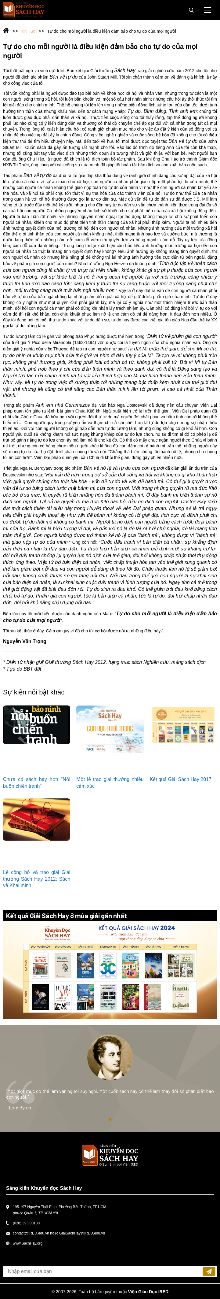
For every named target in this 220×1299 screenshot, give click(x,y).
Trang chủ (10, 31)
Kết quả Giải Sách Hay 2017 (180, 779)
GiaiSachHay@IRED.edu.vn (82, 1233)
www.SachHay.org (27, 1243)
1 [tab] (110, 1119)
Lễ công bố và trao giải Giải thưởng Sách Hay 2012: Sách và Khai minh (36, 879)
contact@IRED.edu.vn (31, 1233)
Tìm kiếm (191, 10)
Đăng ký (209, 1271)
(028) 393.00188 (26, 1223)
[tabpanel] (110, 1078)
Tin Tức (28, 31)
